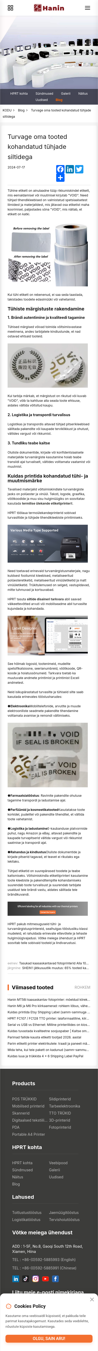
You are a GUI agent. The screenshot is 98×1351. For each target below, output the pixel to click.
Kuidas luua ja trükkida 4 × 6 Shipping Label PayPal (45, 1056)
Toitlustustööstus (27, 1212)
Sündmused (44, 93)
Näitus (83, 93)
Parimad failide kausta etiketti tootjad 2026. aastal (44, 1037)
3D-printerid (59, 1120)
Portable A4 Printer (28, 1134)
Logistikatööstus (26, 1219)
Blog (59, 100)
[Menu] (87, 7)
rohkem (82, 987)
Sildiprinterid (60, 1099)
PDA (16, 1127)
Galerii (66, 93)
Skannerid (21, 1113)
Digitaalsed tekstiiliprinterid (30, 1120)
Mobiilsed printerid (28, 1106)
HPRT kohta (19, 93)
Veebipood (58, 1163)
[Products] (10, 7)
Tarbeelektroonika (64, 1106)
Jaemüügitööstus (64, 1212)
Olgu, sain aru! (49, 1338)
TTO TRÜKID (60, 1113)
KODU (7, 110)
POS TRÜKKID (24, 1099)
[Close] (92, 1299)
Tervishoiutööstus (64, 1219)
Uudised (42, 100)
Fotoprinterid (60, 1127)
